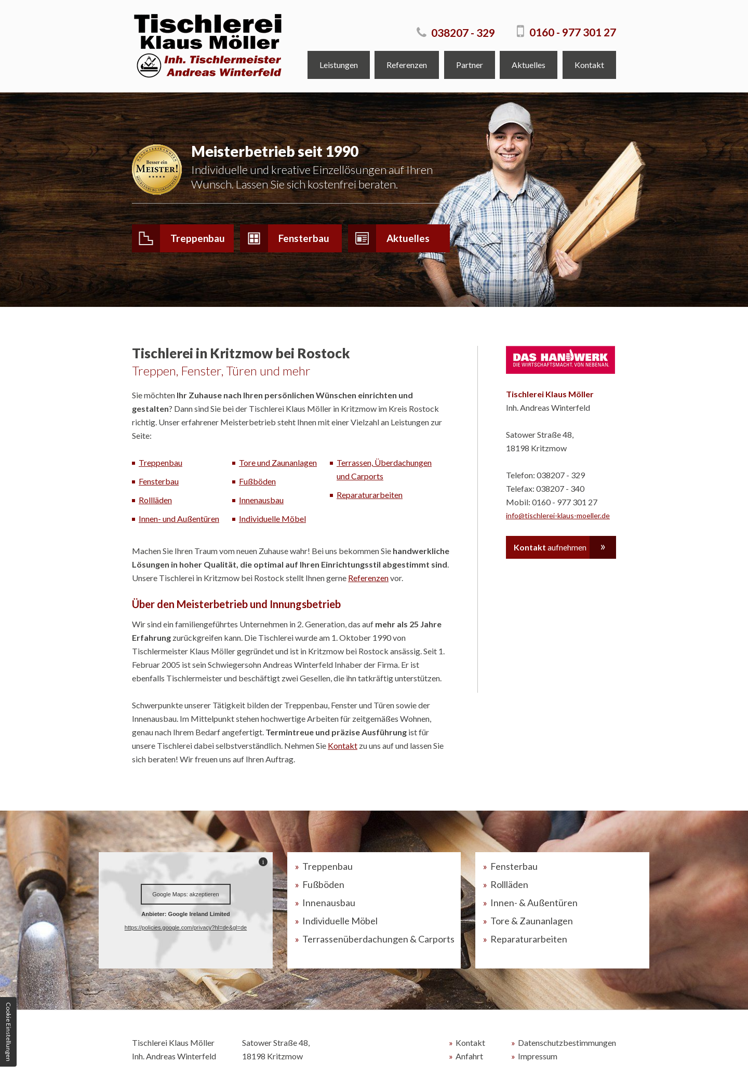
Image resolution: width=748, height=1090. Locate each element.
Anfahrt (469, 1057)
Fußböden (257, 482)
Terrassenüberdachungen (378, 940)
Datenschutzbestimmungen (567, 1043)
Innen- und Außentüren (179, 519)
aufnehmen (550, 548)
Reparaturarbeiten (370, 496)
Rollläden (155, 501)
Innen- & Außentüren (534, 903)
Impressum (537, 1057)
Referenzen (406, 65)
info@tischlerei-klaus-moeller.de (558, 516)
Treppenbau (178, 238)
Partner (469, 65)
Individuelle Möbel (272, 519)
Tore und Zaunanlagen (278, 463)
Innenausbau (261, 501)
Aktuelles (528, 65)
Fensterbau (284, 238)
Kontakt (589, 65)
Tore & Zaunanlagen (531, 921)
